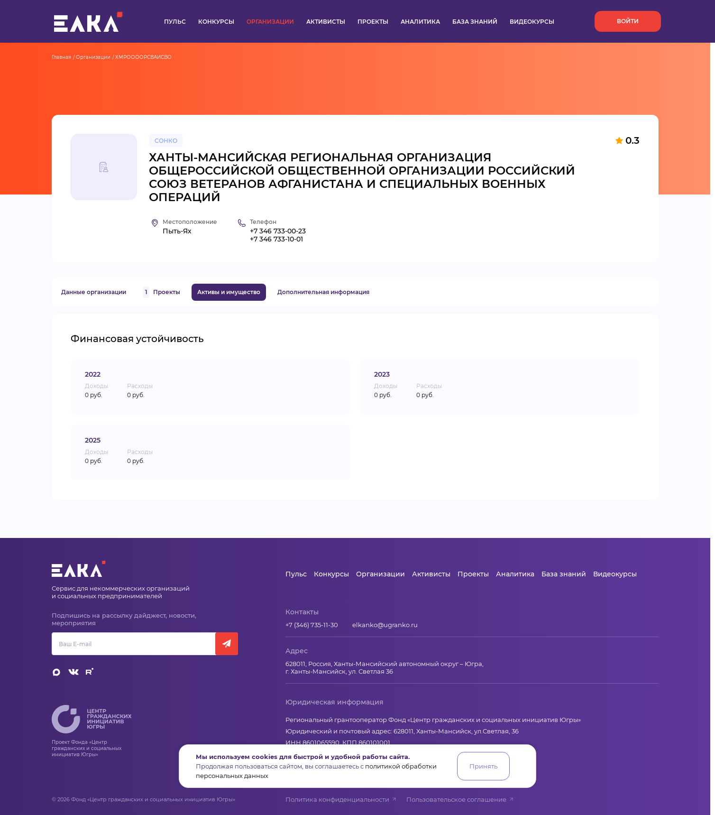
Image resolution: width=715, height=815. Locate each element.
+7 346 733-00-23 (278, 231)
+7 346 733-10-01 (276, 239)
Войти (628, 21)
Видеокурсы (532, 21)
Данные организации (93, 292)
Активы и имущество (228, 292)
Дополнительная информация (323, 292)
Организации (270, 21)
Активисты (325, 21)
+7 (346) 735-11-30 (311, 625)
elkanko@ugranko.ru (385, 625)
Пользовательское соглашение (460, 799)
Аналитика (420, 21)
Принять (483, 766)
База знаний (474, 21)
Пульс (175, 21)
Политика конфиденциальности (341, 799)
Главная (61, 57)
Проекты (373, 21)
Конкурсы (216, 21)
